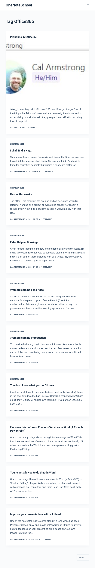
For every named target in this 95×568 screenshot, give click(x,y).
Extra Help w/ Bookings (24, 242)
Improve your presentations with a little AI (35, 514)
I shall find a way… (21, 150)
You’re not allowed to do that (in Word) (33, 472)
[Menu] (88, 5)
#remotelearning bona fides (27, 289)
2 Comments (47, 172)
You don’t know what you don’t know (32, 385)
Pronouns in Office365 (23, 37)
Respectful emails (21, 194)
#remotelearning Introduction (28, 337)
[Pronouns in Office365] (47, 73)
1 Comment (46, 219)
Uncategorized (17, 144)
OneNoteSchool (19, 5)
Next (82, 557)
